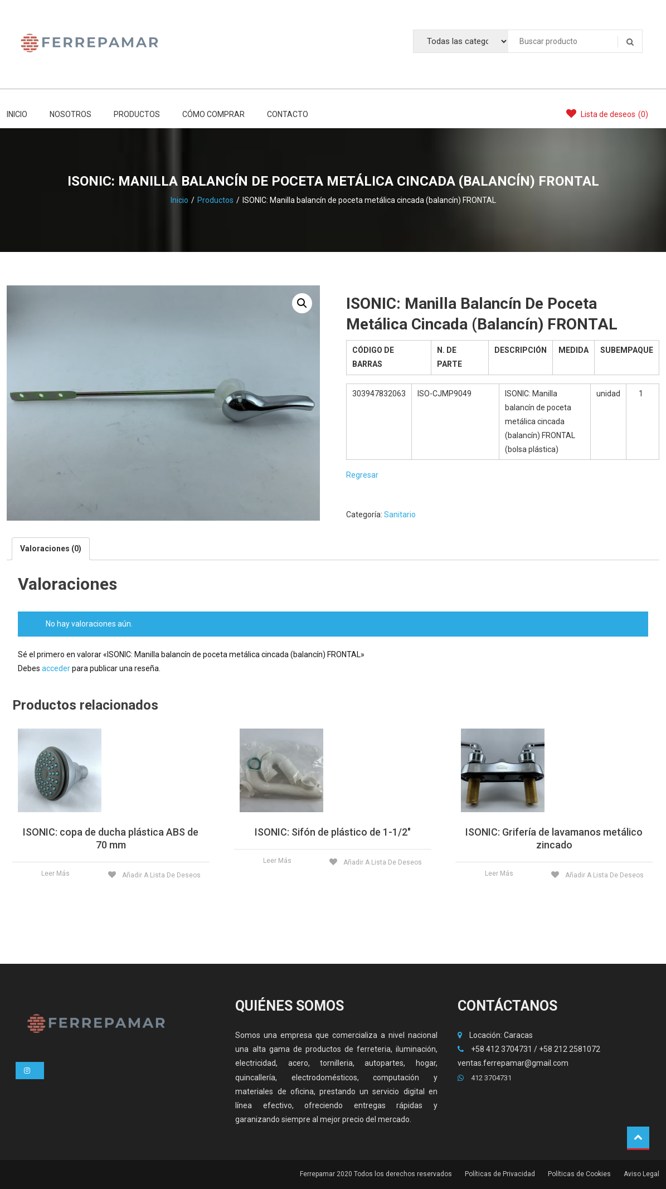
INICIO (17, 114)
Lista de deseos (607, 114)
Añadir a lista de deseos (160, 875)
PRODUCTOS (137, 114)
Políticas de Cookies (579, 1174)
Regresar (362, 474)
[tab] (51, 548)
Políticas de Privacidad (500, 1174)
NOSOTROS (70, 114)
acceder (56, 668)
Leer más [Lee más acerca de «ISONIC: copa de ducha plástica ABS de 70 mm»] (55, 873)
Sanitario (400, 514)
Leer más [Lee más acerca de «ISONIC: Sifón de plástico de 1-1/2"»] (277, 861)
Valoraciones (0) (50, 548)
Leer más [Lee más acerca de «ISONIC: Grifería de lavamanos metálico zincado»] (499, 873)
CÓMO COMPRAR (213, 114)
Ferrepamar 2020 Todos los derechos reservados (376, 1174)
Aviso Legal (641, 1174)
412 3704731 (485, 1078)
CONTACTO (287, 114)
